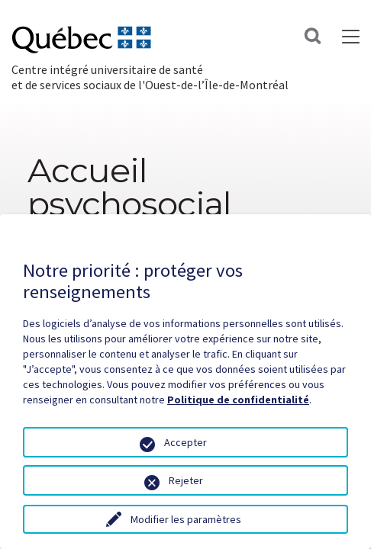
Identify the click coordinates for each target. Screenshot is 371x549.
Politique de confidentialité (238, 399)
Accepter (185, 442)
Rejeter (186, 480)
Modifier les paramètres (186, 519)
